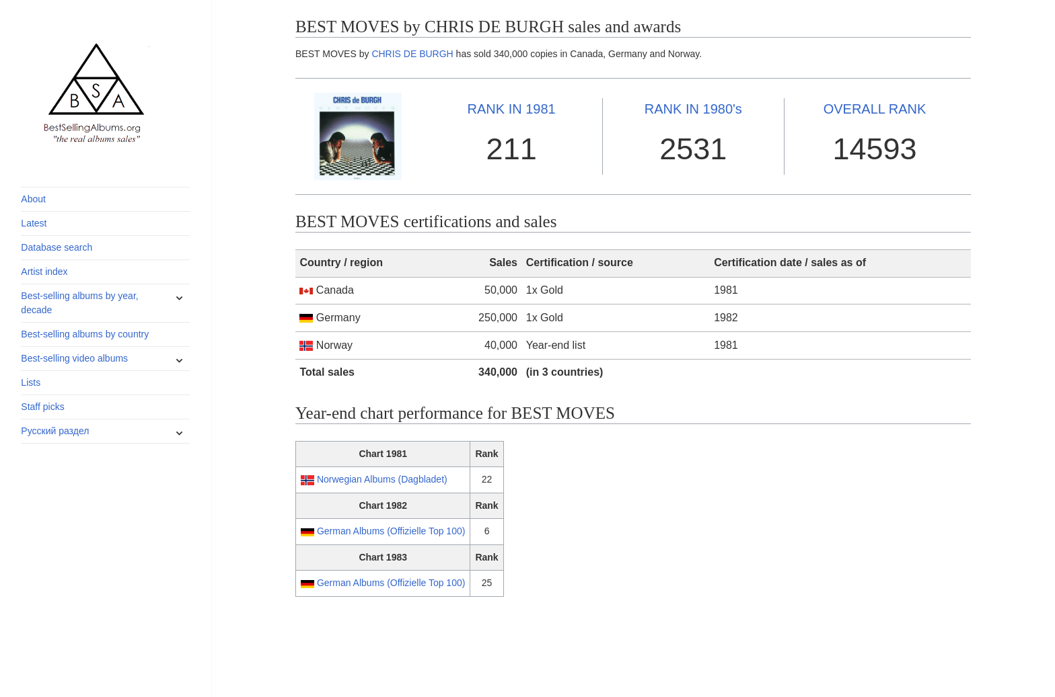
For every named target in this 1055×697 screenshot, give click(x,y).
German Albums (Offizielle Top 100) (391, 531)
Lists (30, 382)
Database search (56, 247)
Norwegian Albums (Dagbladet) (382, 479)
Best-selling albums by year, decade (79, 302)
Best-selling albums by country (85, 334)
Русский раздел (55, 430)
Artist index (44, 271)
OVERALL (875, 108)
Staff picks (42, 406)
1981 (512, 108)
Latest (33, 223)
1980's (693, 108)
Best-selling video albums (74, 358)
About (33, 199)
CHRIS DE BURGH (412, 53)
